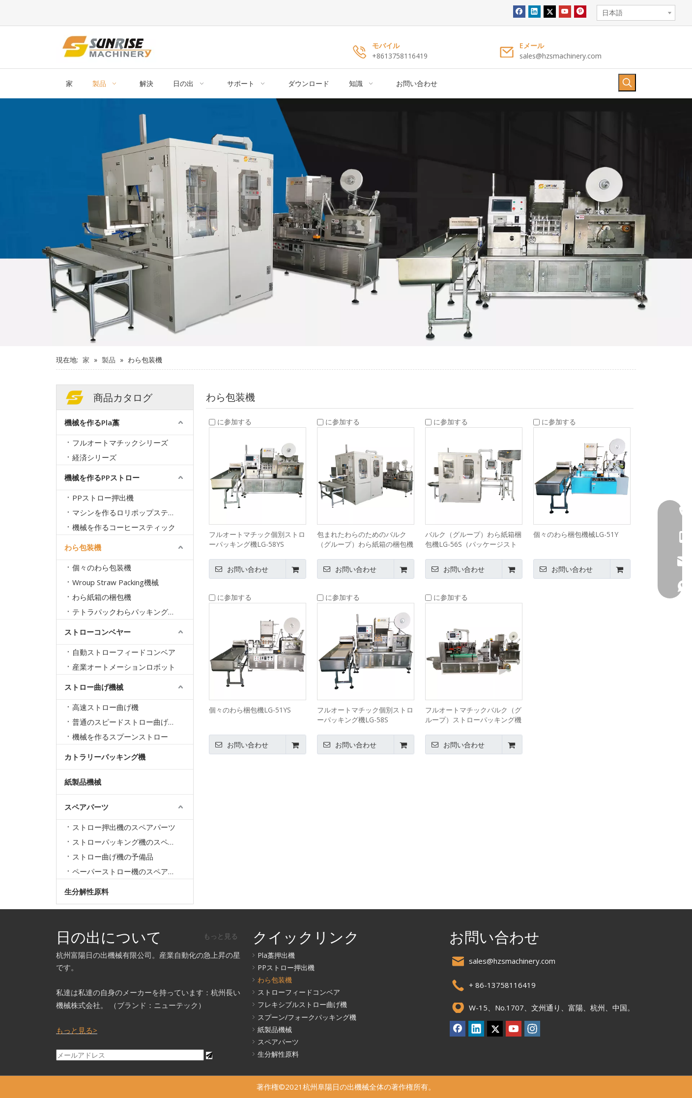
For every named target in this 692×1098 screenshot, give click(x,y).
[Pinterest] (580, 11)
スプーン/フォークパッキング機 (307, 1017)
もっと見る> (76, 1030)
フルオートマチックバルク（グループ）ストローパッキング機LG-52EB (473, 715)
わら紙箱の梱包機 (101, 597)
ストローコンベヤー (97, 632)
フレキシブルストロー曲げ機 (302, 1004)
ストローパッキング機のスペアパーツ (132, 842)
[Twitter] (550, 11)
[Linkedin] (534, 11)
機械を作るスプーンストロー (120, 737)
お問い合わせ (238, 569)
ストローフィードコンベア (299, 992)
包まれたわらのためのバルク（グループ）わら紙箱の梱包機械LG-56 (365, 539)
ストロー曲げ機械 (93, 687)
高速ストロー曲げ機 (105, 707)
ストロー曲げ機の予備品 (112, 856)
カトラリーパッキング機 (104, 757)
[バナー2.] (346, 222)
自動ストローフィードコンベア (123, 652)
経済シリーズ (94, 457)
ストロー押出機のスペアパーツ (123, 827)
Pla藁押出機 (276, 955)
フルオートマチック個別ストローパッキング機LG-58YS (257, 539)
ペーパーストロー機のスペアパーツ (131, 871)
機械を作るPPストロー (102, 477)
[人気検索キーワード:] (627, 82)
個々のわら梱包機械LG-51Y (575, 534)
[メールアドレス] (130, 1055)
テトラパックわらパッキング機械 (127, 612)
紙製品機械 (82, 782)
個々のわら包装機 (101, 567)
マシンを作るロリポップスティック (131, 512)
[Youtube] (565, 11)
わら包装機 (82, 547)
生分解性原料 (86, 891)
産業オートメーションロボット (123, 667)
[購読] (209, 1055)
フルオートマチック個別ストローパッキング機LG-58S (365, 714)
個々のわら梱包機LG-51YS (250, 709)
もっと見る (220, 936)
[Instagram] (532, 1029)
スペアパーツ (86, 807)
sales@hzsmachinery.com (560, 55)
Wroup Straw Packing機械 (115, 582)
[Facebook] (519, 11)
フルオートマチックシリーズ (120, 442)
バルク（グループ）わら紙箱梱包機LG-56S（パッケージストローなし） (473, 539)
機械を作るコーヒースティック (123, 527)
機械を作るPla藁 (91, 422)
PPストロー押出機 (103, 498)
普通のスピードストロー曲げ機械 (127, 722)
